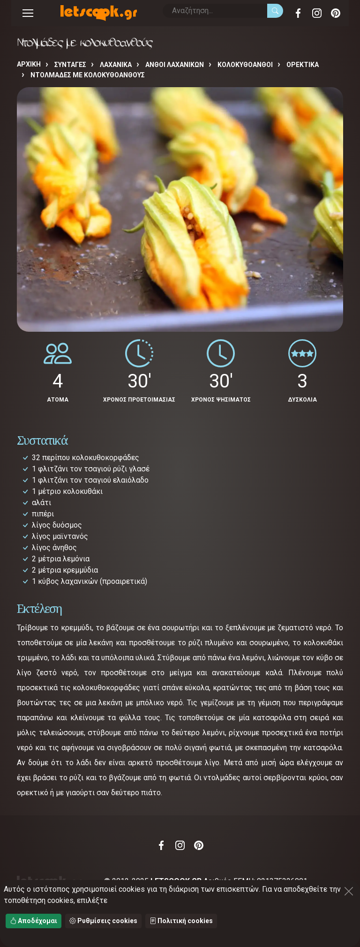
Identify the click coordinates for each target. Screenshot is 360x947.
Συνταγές (70, 64)
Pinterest (335, 13)
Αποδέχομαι (33, 921)
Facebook (298, 13)
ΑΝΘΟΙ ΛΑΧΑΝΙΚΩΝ (174, 64)
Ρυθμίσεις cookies (103, 921)
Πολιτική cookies (181, 921)
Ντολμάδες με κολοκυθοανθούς (87, 75)
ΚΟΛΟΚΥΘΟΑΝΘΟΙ (245, 64)
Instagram (316, 13)
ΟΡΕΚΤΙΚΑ (302, 64)
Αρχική (29, 64)
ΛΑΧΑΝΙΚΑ (116, 64)
